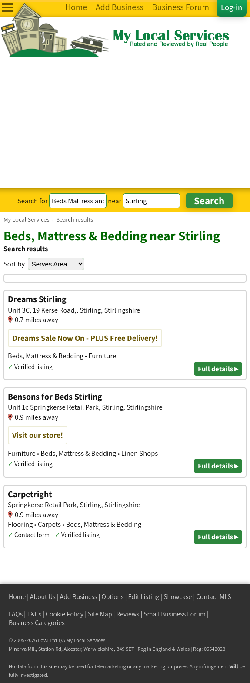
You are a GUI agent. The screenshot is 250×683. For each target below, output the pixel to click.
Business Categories (37, 623)
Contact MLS (213, 596)
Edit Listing (144, 596)
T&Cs (34, 614)
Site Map (100, 614)
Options (113, 596)
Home (17, 596)
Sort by (14, 264)
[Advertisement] (125, 123)
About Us (43, 596)
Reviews (128, 614)
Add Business (78, 596)
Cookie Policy (64, 614)
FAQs (16, 614)
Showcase (177, 596)
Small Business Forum (174, 614)
